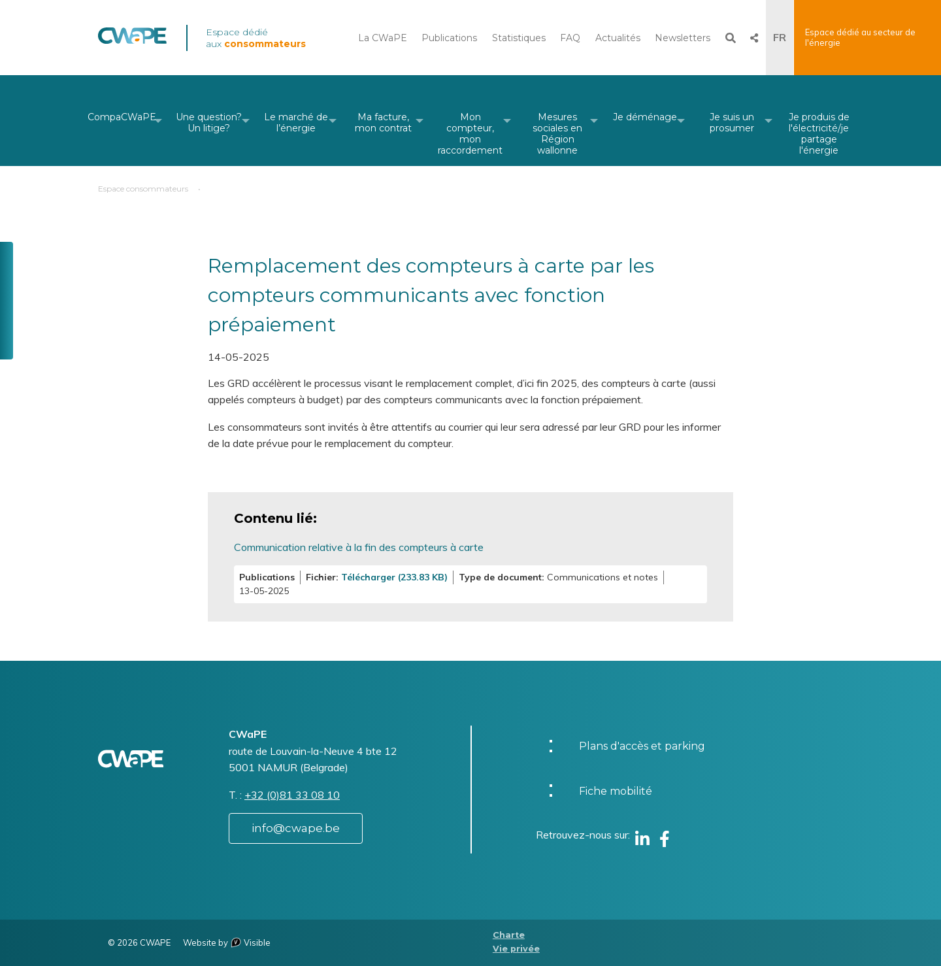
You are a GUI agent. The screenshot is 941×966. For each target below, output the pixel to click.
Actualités (617, 38)
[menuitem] (121, 120)
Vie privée (516, 949)
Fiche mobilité (615, 791)
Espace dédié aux (256, 38)
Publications (449, 38)
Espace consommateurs (143, 188)
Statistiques (519, 38)
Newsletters (682, 38)
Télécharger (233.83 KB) (394, 577)
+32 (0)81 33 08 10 (292, 794)
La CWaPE (382, 38)
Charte (509, 935)
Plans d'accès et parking (642, 746)
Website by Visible (227, 942)
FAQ (570, 38)
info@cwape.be (296, 828)
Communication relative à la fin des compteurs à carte (359, 547)
